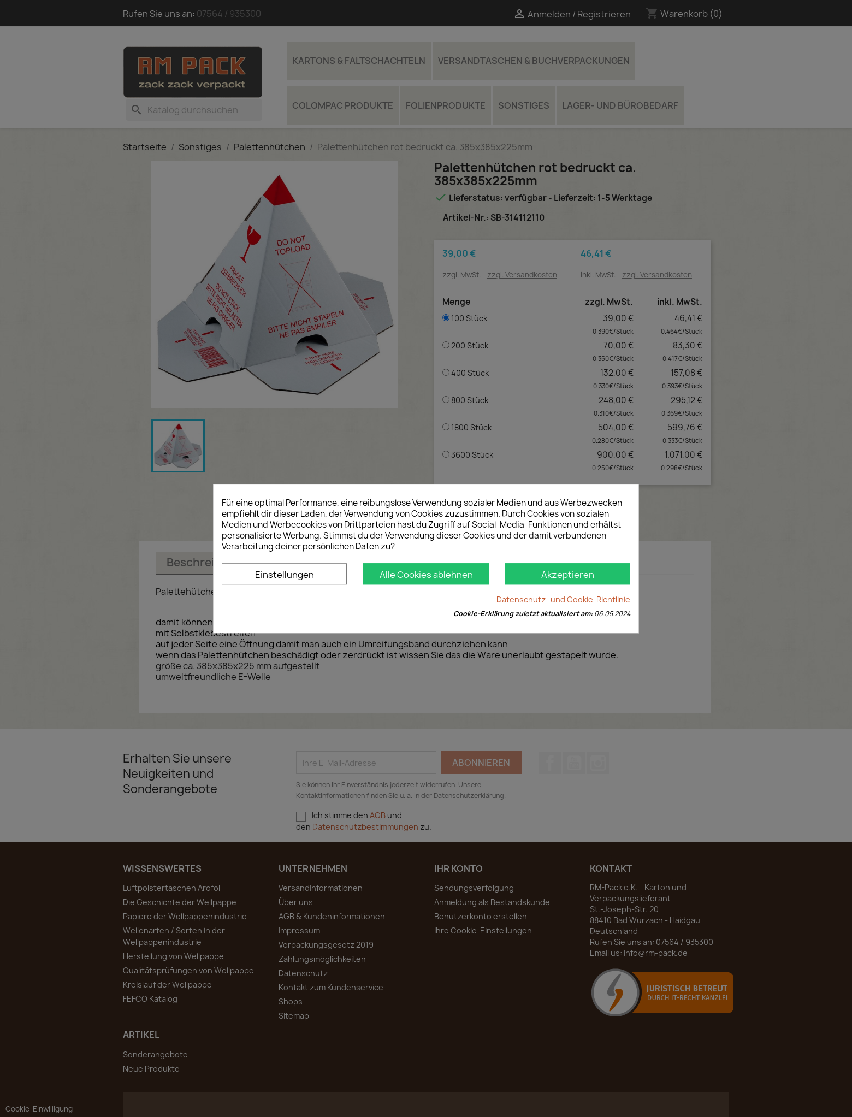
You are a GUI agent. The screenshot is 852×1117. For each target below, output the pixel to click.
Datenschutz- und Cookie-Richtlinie (563, 599)
